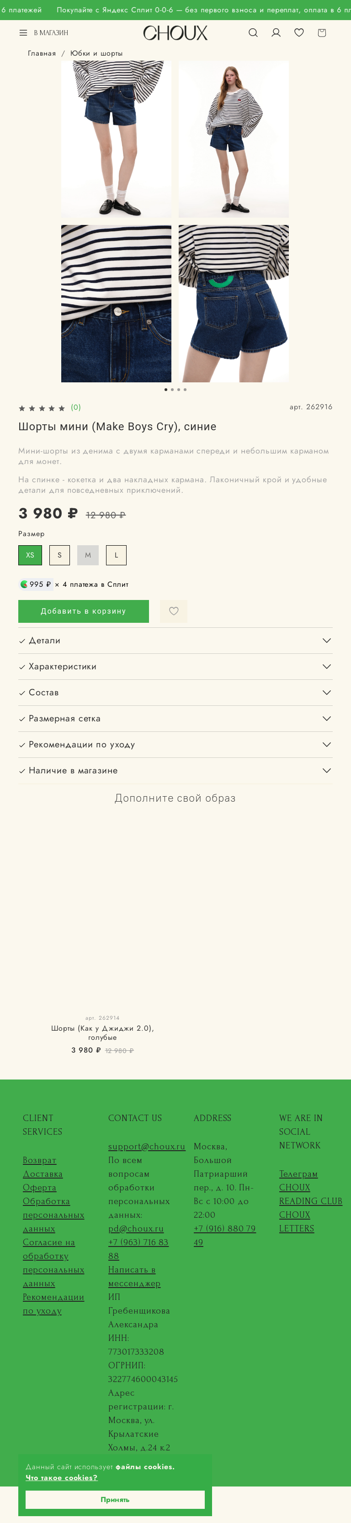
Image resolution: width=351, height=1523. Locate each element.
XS (30, 555)
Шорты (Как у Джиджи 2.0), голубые (102, 1033)
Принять (115, 1499)
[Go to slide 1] (166, 389)
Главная (42, 53)
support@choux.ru (147, 1147)
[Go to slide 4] (185, 389)
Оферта (40, 1188)
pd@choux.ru (136, 1229)
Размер (31, 533)
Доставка (43, 1174)
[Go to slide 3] (178, 389)
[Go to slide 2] (172, 389)
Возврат (40, 1160)
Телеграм (298, 1174)
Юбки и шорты (96, 53)
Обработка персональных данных (54, 1215)
